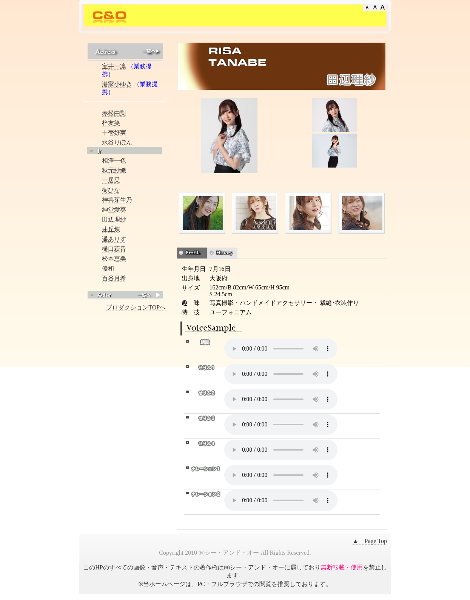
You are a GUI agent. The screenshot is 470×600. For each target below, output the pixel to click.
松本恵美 (114, 258)
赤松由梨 (114, 113)
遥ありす (114, 239)
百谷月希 (114, 278)
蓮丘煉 (111, 229)
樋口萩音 (114, 249)
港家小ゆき (117, 84)
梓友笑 (111, 123)
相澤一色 (114, 160)
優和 (108, 268)
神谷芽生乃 (117, 200)
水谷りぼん (117, 142)
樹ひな (111, 190)
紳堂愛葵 (114, 209)
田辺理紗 (114, 219)
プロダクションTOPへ (136, 307)
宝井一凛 (114, 66)
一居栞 (111, 180)
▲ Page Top (370, 541)
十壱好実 (114, 132)
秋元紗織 (114, 170)
